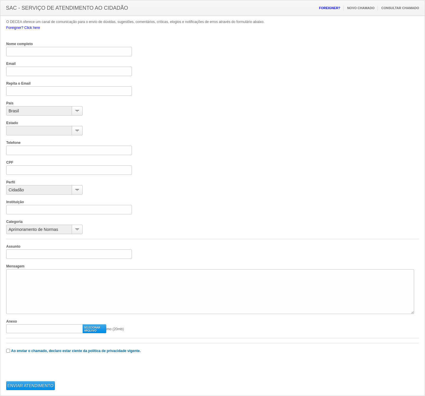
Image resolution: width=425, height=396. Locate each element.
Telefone (13, 143)
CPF (9, 162)
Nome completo (19, 44)
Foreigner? (329, 8)
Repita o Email (18, 83)
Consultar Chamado (400, 8)
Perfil (10, 182)
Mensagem (15, 266)
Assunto (13, 246)
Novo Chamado (361, 8)
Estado (12, 123)
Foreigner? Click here (23, 28)
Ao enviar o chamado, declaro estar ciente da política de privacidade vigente (75, 351)
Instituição (15, 202)
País (10, 103)
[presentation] (51, 369)
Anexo (11, 321)
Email (11, 64)
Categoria (14, 222)
